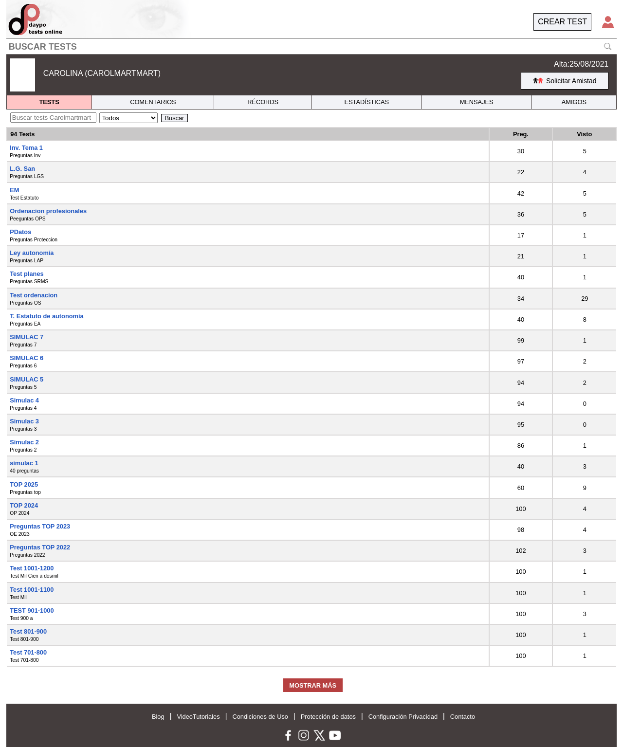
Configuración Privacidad (403, 716)
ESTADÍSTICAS (367, 102)
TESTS (49, 102)
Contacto (462, 716)
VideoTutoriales (198, 716)
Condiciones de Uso (260, 716)
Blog (158, 716)
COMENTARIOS (153, 102)
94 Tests (22, 134)
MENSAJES (477, 102)
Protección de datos (328, 716)
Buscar (174, 118)
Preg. (521, 134)
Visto (584, 134)
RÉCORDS (262, 102)
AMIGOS (574, 102)
